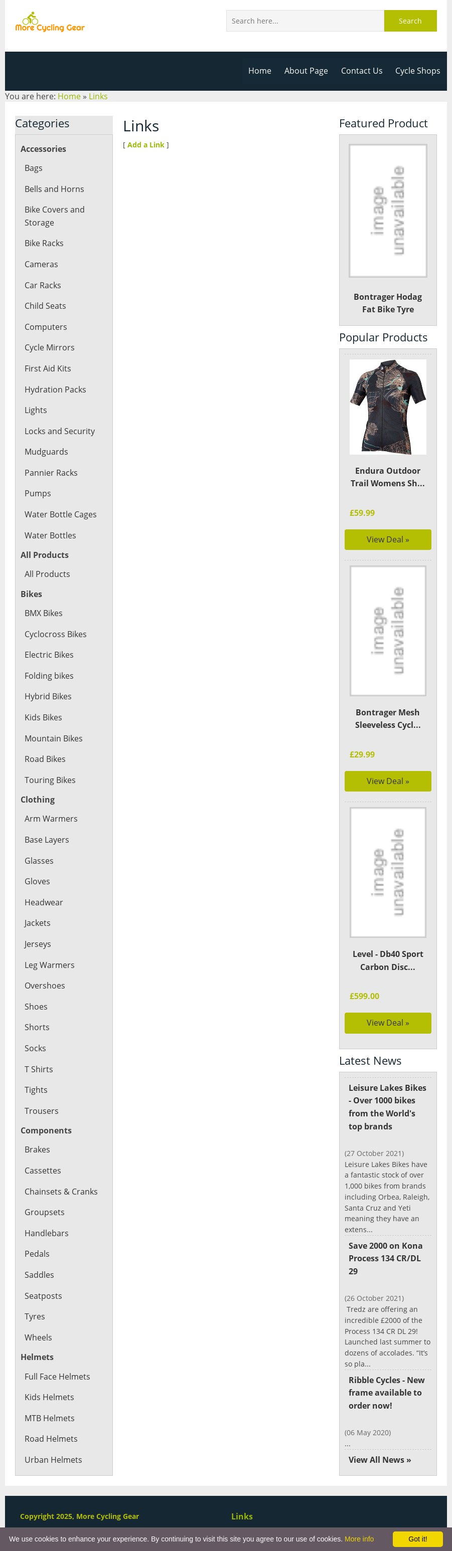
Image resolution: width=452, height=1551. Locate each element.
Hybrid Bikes (48, 696)
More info (359, 1539)
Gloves (37, 881)
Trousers (41, 1110)
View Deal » (388, 539)
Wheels (38, 1337)
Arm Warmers (51, 818)
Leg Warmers (49, 965)
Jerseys (38, 943)
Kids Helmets (49, 1397)
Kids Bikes (43, 717)
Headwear (44, 902)
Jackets (38, 922)
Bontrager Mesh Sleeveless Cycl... (388, 719)
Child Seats (45, 305)
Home (262, 70)
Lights (36, 410)
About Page (308, 70)
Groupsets (44, 1212)
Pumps (38, 493)
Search (410, 21)
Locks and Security (59, 431)
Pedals (37, 1253)
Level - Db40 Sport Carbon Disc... (388, 960)
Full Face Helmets (57, 1376)
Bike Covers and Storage (54, 216)
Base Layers (47, 839)
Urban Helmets (53, 1459)
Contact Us (363, 70)
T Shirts (38, 1069)
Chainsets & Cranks (61, 1191)
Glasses (39, 860)
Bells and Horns (54, 189)
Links (97, 96)
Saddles (39, 1274)
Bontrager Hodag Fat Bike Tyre (388, 229)
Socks (35, 1048)
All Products (47, 573)
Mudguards (46, 451)
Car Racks (43, 285)
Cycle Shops (418, 70)
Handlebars (46, 1233)
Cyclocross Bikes (55, 634)
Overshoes (45, 985)
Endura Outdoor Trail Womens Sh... (387, 477)
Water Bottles (50, 535)
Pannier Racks (51, 472)
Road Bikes (45, 758)
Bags (34, 167)
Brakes (37, 1149)
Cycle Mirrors (49, 347)
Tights (36, 1089)
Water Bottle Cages (60, 514)
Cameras (41, 264)
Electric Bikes (49, 654)
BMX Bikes (44, 613)
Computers (45, 326)
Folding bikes (49, 675)
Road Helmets (51, 1438)
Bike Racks (44, 243)
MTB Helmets (50, 1418)
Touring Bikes (50, 780)
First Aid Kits (48, 368)
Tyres (35, 1316)
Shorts (37, 1027)
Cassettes (42, 1170)
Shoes (36, 1006)
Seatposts (43, 1295)
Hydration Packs (55, 389)
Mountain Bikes (54, 738)
